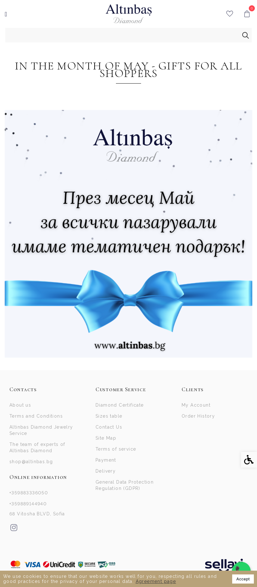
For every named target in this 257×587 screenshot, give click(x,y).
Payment (106, 460)
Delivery (106, 471)
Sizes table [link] (109, 416)
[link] (129, 14)
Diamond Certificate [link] (120, 405)
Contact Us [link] (109, 427)
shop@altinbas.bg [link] (31, 461)
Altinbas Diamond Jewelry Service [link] (41, 430)
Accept (243, 579)
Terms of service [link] (116, 449)
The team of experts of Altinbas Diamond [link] (37, 447)
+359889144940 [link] (28, 503)
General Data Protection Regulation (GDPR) (125, 485)
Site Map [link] (106, 438)
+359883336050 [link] (28, 492)
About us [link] (20, 405)
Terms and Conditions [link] (36, 416)
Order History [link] (198, 416)
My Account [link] (196, 405)
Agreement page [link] (156, 581)
